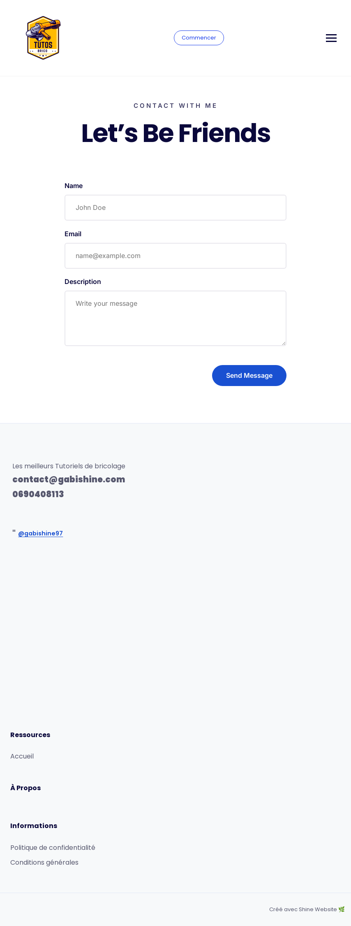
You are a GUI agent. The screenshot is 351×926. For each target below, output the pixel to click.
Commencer (199, 38)
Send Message (249, 375)
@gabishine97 (40, 533)
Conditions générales (44, 862)
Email (73, 234)
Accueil (22, 756)
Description (83, 281)
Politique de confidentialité (52, 847)
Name (74, 185)
